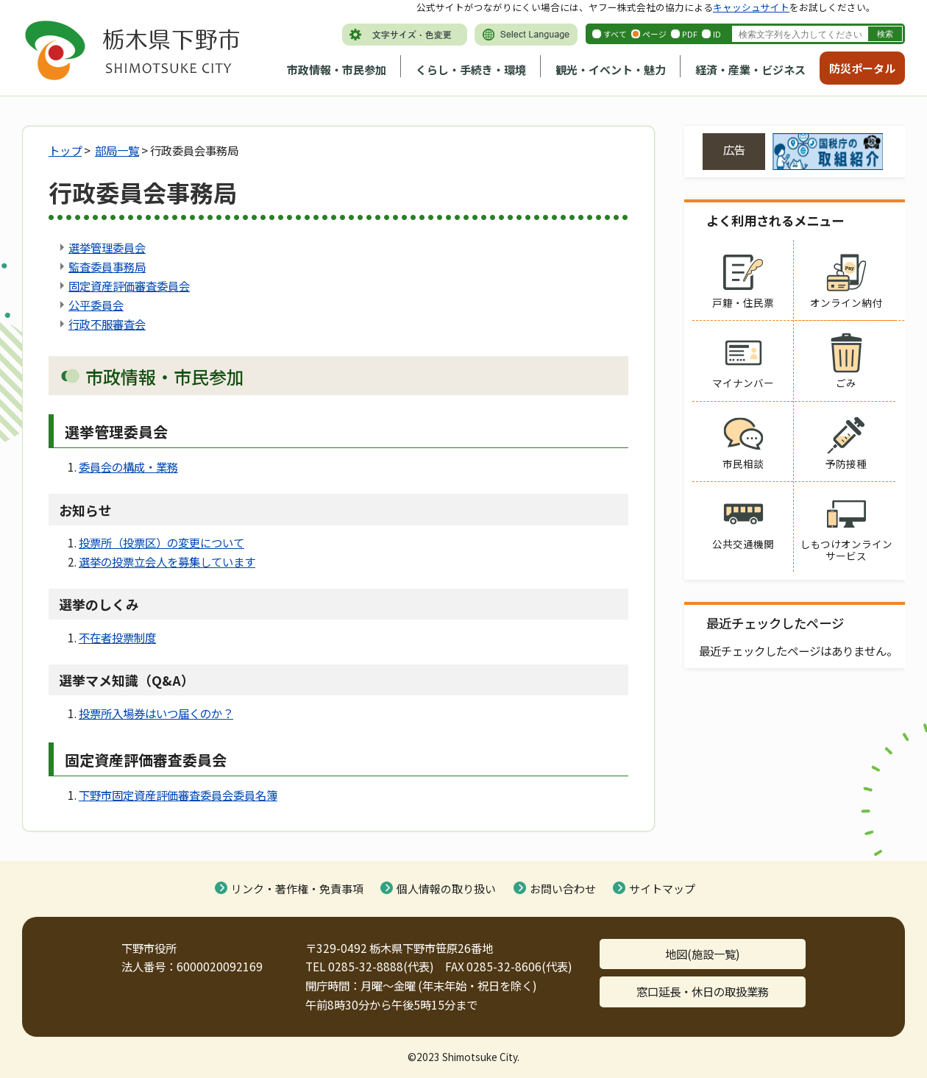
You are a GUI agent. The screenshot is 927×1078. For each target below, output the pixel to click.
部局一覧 (117, 150)
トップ (65, 150)
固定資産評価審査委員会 (129, 285)
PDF (689, 34)
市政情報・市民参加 (336, 69)
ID (717, 34)
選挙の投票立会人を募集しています (167, 561)
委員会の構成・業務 (128, 466)
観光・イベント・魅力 (610, 69)
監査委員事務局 (107, 266)
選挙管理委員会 (107, 247)
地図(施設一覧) (702, 954)
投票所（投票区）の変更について (161, 542)
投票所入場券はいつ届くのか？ (156, 713)
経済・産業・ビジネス (750, 69)
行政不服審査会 (107, 324)
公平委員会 (96, 305)
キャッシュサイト (751, 7)
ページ (654, 34)
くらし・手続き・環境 (471, 69)
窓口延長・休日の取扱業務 (702, 991)
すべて (615, 34)
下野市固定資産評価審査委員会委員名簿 (178, 795)
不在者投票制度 (117, 637)
